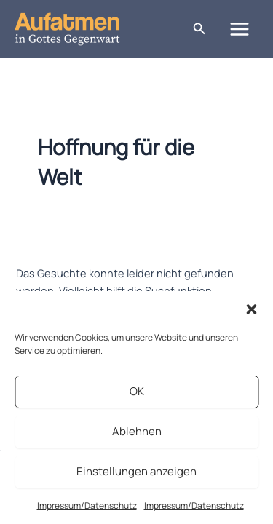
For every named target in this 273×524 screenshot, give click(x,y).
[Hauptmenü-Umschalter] (239, 29)
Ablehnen (137, 431)
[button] (251, 309)
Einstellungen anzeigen (136, 471)
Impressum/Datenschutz (87, 505)
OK (137, 391)
